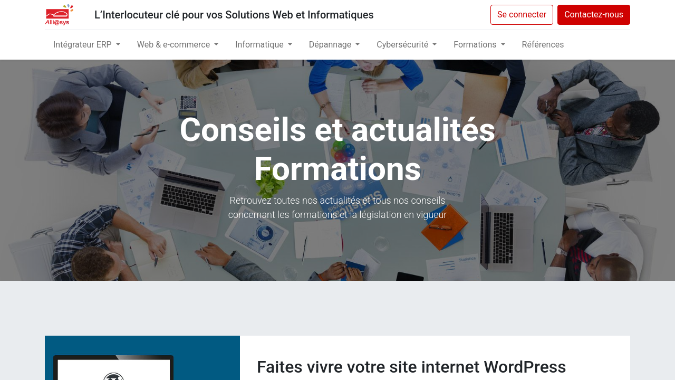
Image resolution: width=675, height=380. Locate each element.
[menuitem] (543, 44)
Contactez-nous (593, 15)
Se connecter (521, 15)
